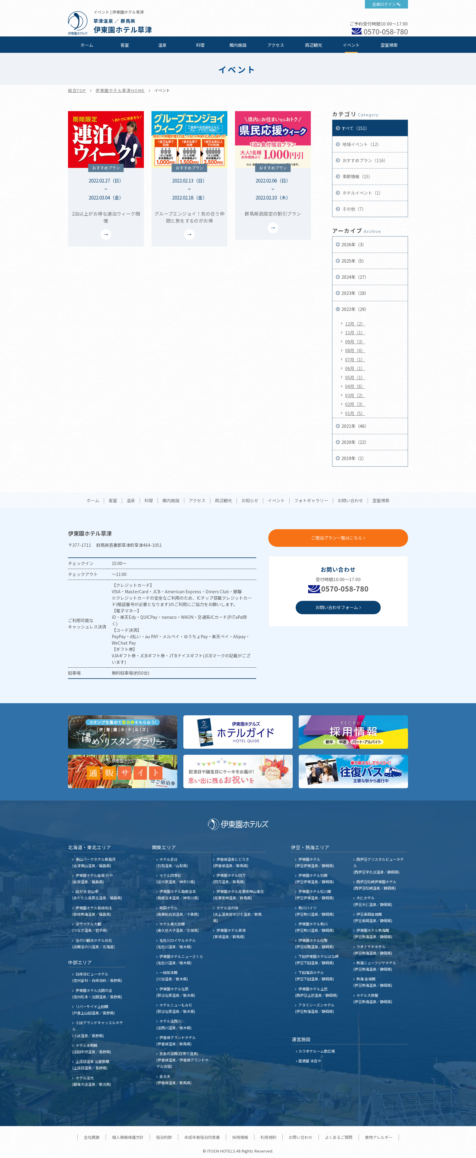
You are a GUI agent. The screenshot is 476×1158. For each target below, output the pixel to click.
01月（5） (355, 413)
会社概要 (92, 1137)
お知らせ (249, 500)
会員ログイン (384, 4)
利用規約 (268, 1137)
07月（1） (355, 359)
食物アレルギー (379, 1137)
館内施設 (237, 45)
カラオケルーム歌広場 (316, 1051)
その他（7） (354, 209)
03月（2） (355, 395)
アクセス (275, 45)
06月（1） (355, 368)
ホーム (86, 45)
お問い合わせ (350, 500)
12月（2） (355, 324)
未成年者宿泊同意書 (202, 1137)
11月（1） (355, 332)
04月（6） (355, 386)
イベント (351, 45)
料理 (200, 45)
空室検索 (389, 45)
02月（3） (355, 404)
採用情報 (240, 1137)
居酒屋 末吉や (309, 1060)
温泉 (162, 45)
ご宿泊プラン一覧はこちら (336, 538)
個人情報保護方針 (128, 1137)
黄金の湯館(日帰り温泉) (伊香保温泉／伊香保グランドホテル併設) (182, 1060)
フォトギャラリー (311, 500)
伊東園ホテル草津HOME (120, 90)
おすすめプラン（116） (365, 160)
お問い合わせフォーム (336, 607)
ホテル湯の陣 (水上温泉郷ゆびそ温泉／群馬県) (237, 914)
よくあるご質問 (338, 1137)
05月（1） (355, 377)
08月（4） (355, 350)
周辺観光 (313, 45)
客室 (125, 45)
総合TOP (77, 90)
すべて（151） (355, 128)
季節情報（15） (357, 176)
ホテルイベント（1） (362, 193)
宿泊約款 (164, 1137)
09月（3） (355, 342)
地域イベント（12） (361, 144)
